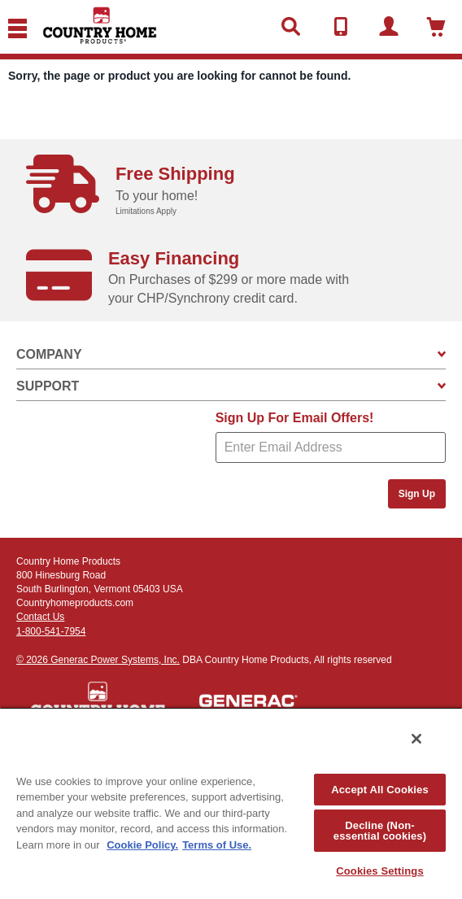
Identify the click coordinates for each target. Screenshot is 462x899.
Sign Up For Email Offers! (295, 418)
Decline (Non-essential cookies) (379, 830)
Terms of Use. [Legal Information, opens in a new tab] (216, 845)
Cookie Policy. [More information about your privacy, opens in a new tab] (142, 845)
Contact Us (40, 616)
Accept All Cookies (380, 789)
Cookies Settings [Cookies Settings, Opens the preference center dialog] (380, 871)
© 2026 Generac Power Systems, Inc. (98, 660)
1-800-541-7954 (50, 631)
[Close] (416, 739)
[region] (231, 803)
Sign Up (417, 494)
